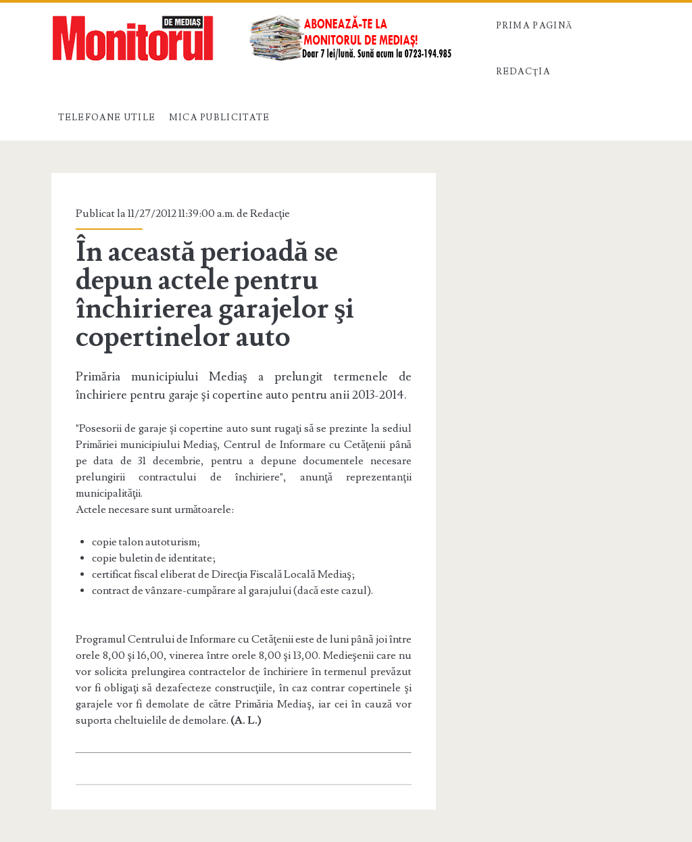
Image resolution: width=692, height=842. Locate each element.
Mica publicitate (219, 117)
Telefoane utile (107, 117)
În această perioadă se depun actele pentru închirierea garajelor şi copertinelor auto (215, 294)
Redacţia (523, 71)
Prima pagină (534, 25)
